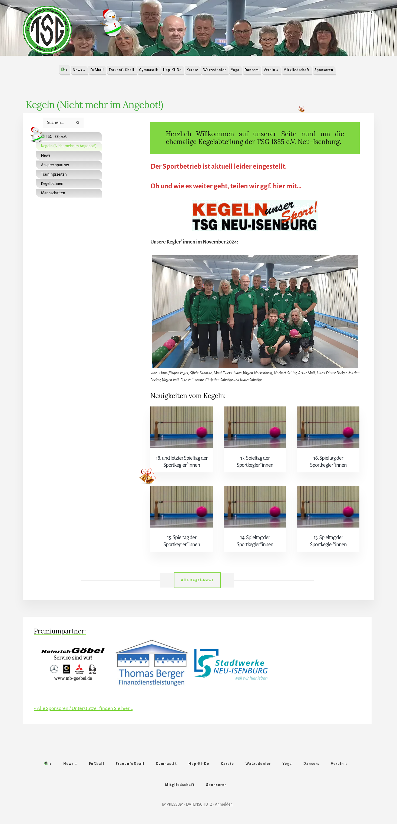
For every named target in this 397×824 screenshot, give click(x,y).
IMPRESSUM (173, 804)
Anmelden (224, 804)
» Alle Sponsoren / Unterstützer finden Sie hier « (83, 708)
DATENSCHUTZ (199, 804)
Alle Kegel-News (197, 580)
